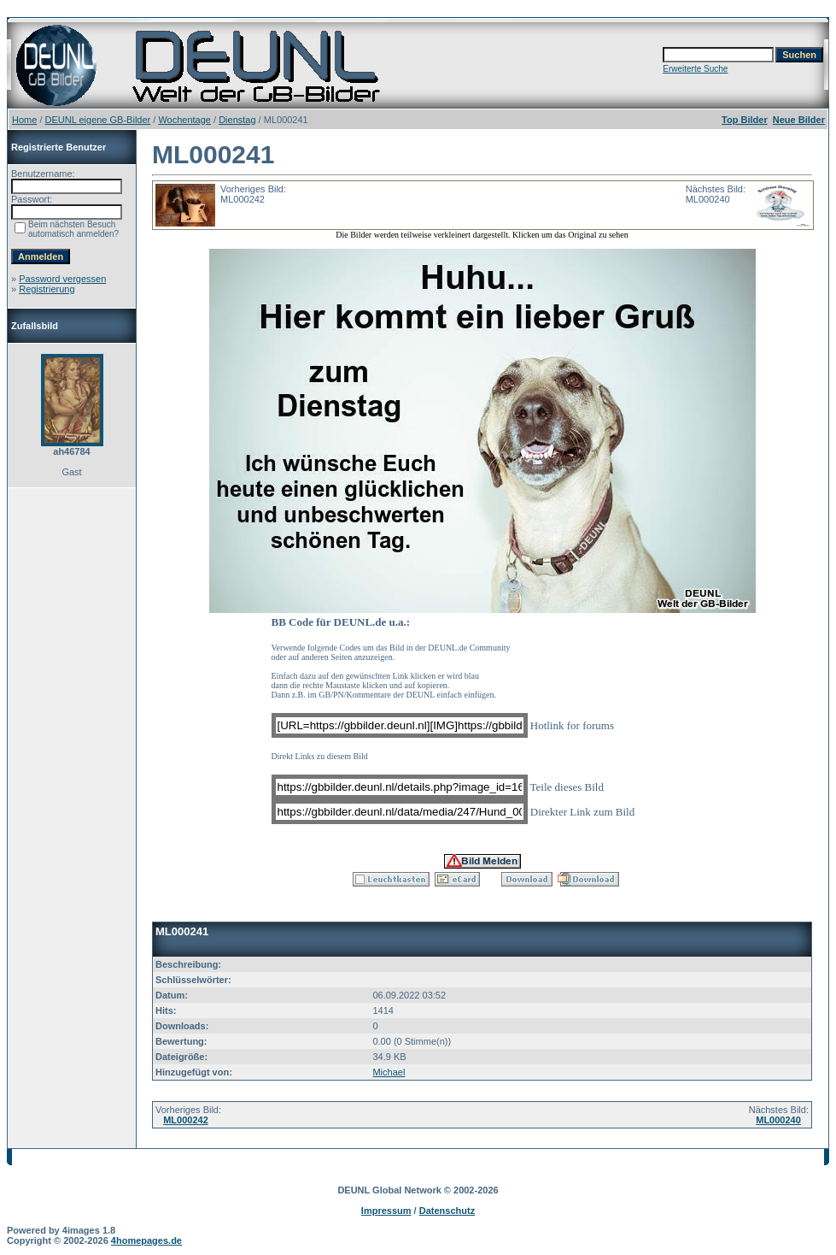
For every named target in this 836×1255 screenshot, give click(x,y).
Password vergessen (62, 279)
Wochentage (184, 120)
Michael (388, 1072)
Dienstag (237, 120)
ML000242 (185, 1120)
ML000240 (778, 1120)
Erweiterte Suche (695, 69)
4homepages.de (146, 1240)
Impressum (386, 1210)
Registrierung (46, 289)
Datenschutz (447, 1210)
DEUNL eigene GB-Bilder (98, 120)
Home (24, 120)
